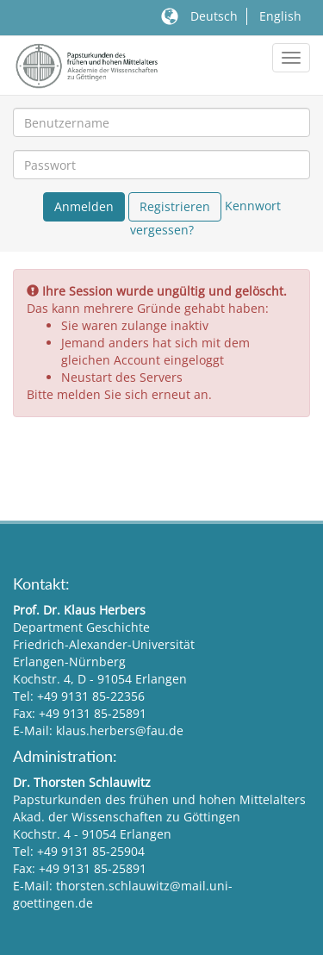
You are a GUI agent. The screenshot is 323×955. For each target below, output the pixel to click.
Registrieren (175, 206)
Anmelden (84, 206)
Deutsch (214, 16)
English (280, 16)
